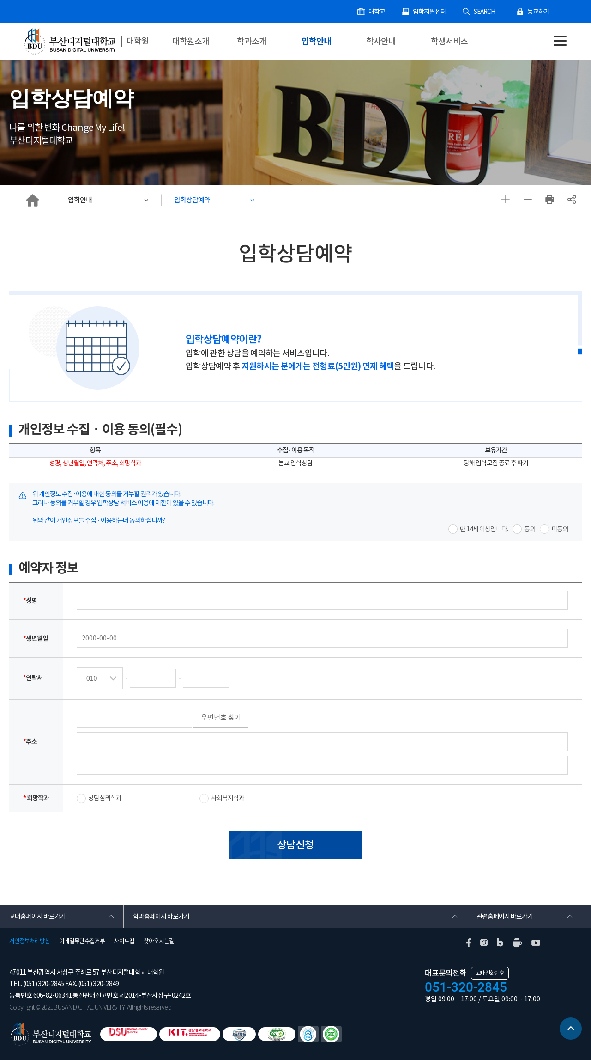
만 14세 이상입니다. (484, 530)
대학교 (384, 12)
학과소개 (251, 41)
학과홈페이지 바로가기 (161, 917)
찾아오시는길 (159, 941)
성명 (30, 601)
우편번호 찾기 (223, 718)
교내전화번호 (490, 972)
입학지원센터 (434, 12)
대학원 (138, 41)
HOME (32, 200)
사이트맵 (124, 941)
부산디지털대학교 (69, 41)
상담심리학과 (104, 799)
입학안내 (316, 41)
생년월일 (35, 639)
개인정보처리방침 (29, 941)
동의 (529, 530)
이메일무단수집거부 (82, 941)
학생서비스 (449, 41)
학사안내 (381, 41)
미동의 (559, 530)
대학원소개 (190, 41)
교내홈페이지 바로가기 (37, 917)
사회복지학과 (227, 799)
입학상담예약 (193, 200)
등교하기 (539, 12)
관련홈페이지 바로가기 (504, 917)
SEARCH (487, 12)
